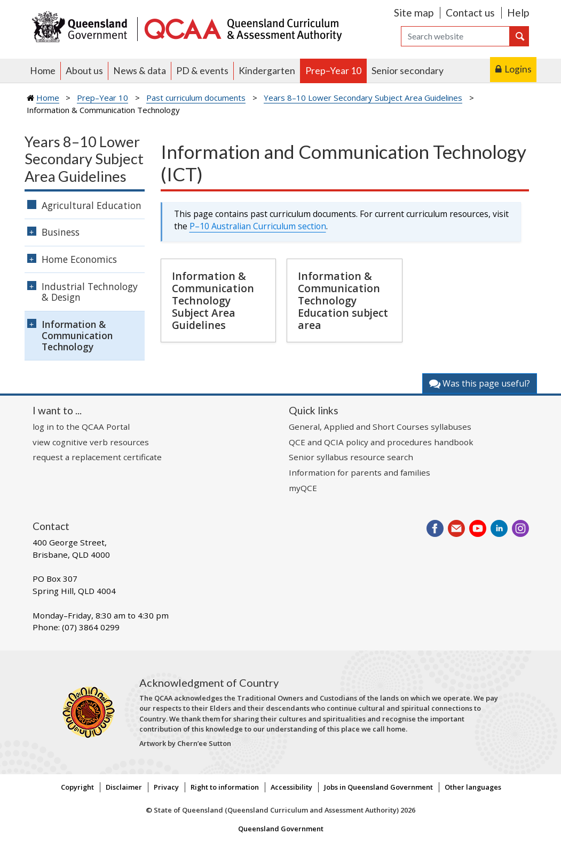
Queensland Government (280, 828)
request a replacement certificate (97, 457)
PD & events (202, 70)
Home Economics (79, 259)
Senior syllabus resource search (351, 457)
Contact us (470, 12)
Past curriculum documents (196, 97)
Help (518, 12)
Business (61, 232)
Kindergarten (267, 70)
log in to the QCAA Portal (81, 426)
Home (43, 70)
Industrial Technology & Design (90, 292)
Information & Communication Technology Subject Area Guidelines (213, 300)
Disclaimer (124, 787)
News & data (139, 70)
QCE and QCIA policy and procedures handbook (381, 442)
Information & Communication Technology (77, 335)
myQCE (303, 488)
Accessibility (291, 787)
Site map (413, 12)
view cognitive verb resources (91, 442)
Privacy (166, 787)
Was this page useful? (479, 383)
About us (84, 70)
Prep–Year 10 (333, 70)
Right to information (225, 787)
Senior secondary (408, 70)
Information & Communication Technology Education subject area (343, 300)
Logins (518, 69)
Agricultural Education (91, 205)
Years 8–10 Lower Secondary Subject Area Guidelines (363, 97)
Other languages (473, 787)
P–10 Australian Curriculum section (257, 226)
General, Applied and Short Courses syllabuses (380, 426)
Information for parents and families (359, 472)
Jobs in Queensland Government (378, 787)
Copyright (77, 787)
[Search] (455, 36)
